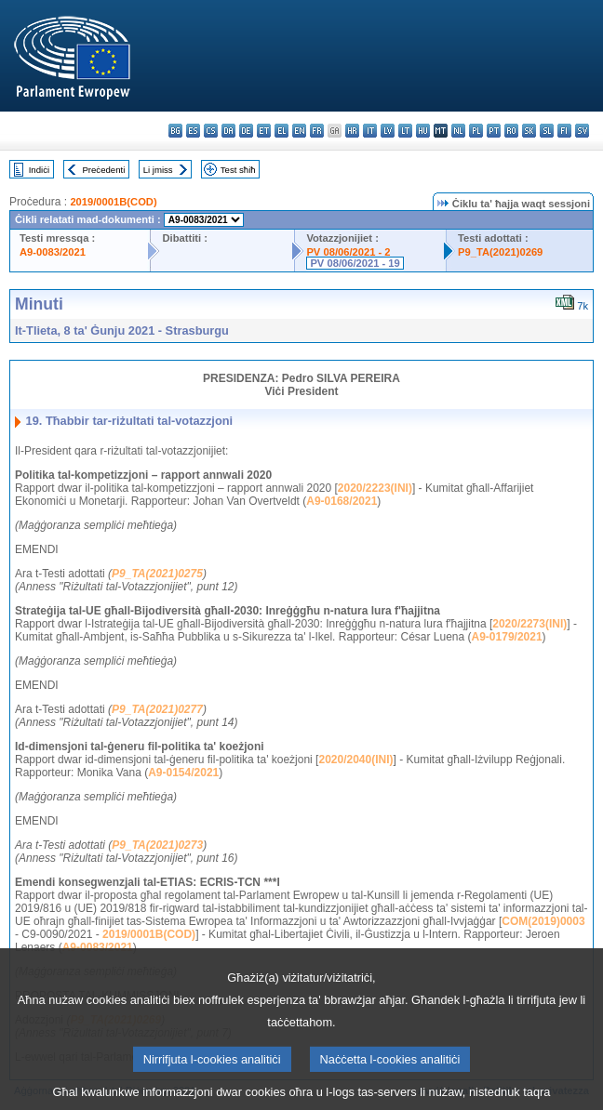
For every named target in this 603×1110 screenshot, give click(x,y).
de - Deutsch (246, 131)
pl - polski (476, 131)
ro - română (511, 131)
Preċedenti (103, 170)
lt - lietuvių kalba (405, 131)
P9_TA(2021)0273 (157, 845)
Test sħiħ (238, 170)
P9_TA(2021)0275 (157, 573)
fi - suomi (564, 131)
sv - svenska (582, 131)
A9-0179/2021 (507, 636)
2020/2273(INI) (529, 623)
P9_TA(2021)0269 (500, 252)
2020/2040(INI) (355, 759)
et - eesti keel (264, 131)
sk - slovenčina (529, 131)
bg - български (175, 131)
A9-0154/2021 (183, 772)
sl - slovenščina (547, 131)
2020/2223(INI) (375, 488)
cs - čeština (211, 131)
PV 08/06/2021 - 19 (354, 263)
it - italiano (370, 131)
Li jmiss (158, 170)
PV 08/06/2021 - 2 (348, 252)
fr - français (317, 131)
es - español (193, 131)
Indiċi (39, 170)
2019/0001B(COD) (113, 201)
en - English (299, 131)
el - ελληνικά (281, 131)
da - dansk (228, 131)
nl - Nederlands (458, 131)
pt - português (494, 131)
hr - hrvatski (352, 131)
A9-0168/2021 (341, 501)
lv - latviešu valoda (388, 131)
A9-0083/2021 (53, 252)
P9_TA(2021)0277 (157, 709)
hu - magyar (423, 131)
